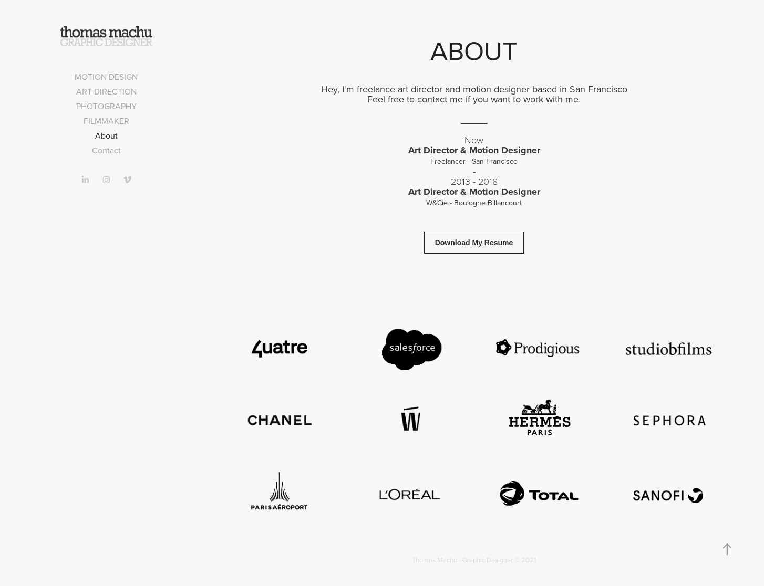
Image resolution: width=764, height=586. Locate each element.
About (106, 135)
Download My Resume (474, 242)
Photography (106, 106)
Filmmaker (106, 121)
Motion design (106, 76)
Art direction (106, 91)
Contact (106, 150)
